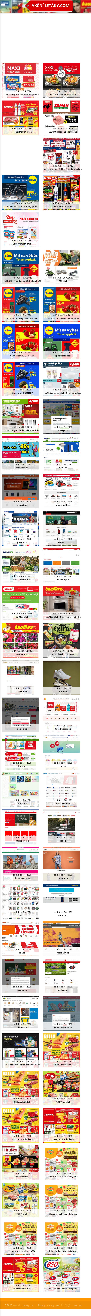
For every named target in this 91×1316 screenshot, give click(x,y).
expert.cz (22, 505)
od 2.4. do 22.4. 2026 (63, 389)
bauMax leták (22, 654)
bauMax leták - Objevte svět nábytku (63, 617)
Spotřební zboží (63, 355)
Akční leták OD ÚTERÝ (22, 393)
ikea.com (22, 1027)
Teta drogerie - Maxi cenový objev (22, 94)
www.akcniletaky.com (23, 1305)
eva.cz (22, 915)
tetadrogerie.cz (63, 729)
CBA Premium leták (22, 243)
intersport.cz (22, 840)
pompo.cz (22, 729)
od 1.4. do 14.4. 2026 (63, 651)
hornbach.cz (63, 952)
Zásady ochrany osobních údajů (54, 1305)
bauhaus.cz (63, 990)
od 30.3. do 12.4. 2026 (63, 1285)
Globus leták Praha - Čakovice (63, 1214)
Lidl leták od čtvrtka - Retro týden (63, 318)
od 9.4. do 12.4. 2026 (63, 315)
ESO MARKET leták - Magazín (63, 1288)
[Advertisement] (41, 35)
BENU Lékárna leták (22, 579)
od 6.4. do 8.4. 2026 (22, 91)
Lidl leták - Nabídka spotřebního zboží (22, 281)
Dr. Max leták (22, 617)
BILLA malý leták (63, 1064)
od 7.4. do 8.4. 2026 (22, 315)
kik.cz (63, 840)
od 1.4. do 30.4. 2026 (63, 277)
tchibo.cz (22, 691)
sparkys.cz (63, 430)
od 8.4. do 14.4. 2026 (22, 128)
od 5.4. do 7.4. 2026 (63, 91)
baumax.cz (22, 990)
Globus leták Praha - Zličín (22, 1251)
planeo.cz (22, 542)
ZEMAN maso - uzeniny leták (63, 132)
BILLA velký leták (22, 1102)
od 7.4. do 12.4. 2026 (22, 203)
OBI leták (63, 281)
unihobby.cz (63, 579)
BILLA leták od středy (22, 1139)
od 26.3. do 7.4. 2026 (22, 1061)
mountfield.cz (63, 505)
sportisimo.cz (63, 803)
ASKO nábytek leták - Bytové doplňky (63, 393)
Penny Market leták (22, 132)
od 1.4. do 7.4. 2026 (63, 427)
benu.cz (63, 467)
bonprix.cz (63, 878)
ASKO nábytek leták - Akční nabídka (22, 430)
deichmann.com (22, 878)
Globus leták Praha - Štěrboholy (63, 1251)
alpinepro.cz (22, 467)
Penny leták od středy (63, 1139)
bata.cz (63, 691)
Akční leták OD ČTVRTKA (22, 355)
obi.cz (22, 952)
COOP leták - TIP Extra (63, 654)
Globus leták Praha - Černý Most (63, 1176)
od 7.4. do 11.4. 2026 (63, 128)
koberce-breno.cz (63, 1027)
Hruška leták (22, 1176)
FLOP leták (22, 1214)
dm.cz (63, 766)
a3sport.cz (63, 542)
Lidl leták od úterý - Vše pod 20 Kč (22, 318)
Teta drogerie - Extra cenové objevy (22, 1064)
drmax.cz (22, 766)
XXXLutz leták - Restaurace (63, 94)
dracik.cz (22, 803)
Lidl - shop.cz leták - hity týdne (22, 206)
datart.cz (63, 915)
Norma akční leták (63, 206)
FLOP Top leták (63, 1102)
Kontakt (78, 1305)
